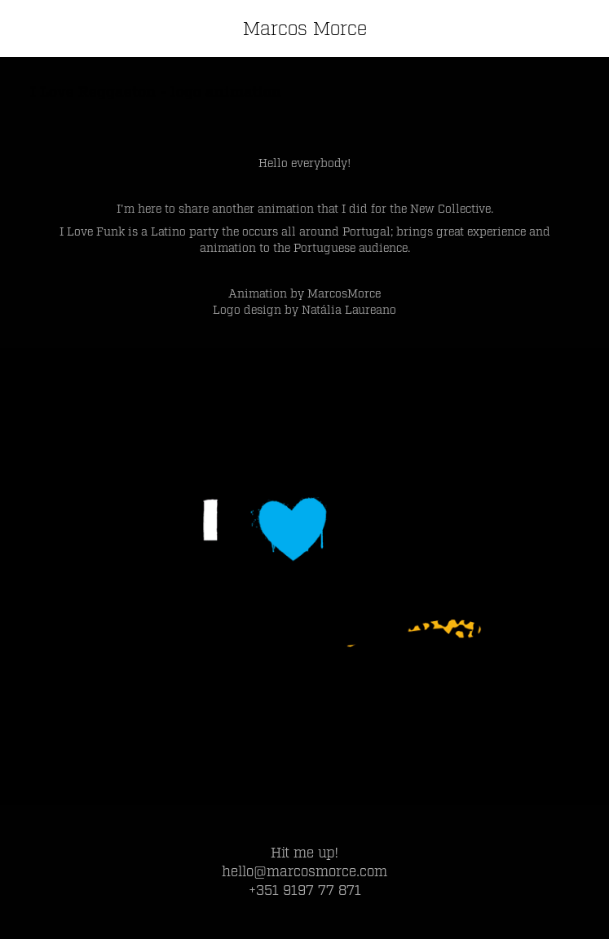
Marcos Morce (305, 28)
